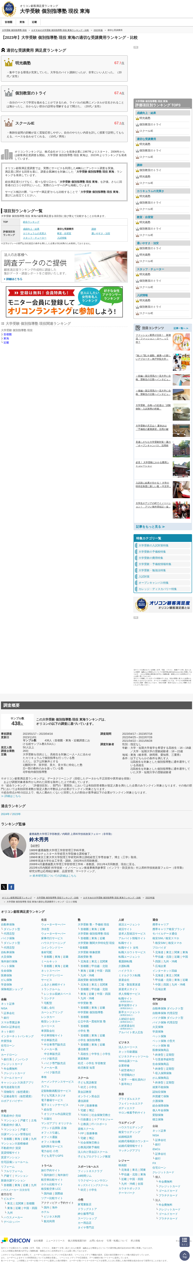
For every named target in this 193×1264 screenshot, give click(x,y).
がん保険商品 (160, 1077)
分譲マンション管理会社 (16, 1134)
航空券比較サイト (52, 1179)
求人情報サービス (129, 993)
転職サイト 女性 (128, 947)
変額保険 (157, 1114)
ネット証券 (8, 1003)
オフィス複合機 (50, 1141)
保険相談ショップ (12, 989)
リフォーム (8, 1166)
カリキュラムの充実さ (34, 233)
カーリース (48, 1026)
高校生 (85, 1053)
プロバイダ (159, 947)
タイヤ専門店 (86, 1227)
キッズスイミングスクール (93, 1185)
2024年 (5, 814)
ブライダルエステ (129, 1098)
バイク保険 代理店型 (165, 1022)
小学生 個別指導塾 (89, 1040)
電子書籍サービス (52, 1100)
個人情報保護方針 (77, 1240)
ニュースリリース (55, 1240)
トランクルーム (50, 989)
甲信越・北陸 (99, 966)
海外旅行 (63, 1175)
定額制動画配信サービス (56, 1090)
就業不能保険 (160, 1087)
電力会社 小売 (49, 1151)
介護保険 (157, 1100)
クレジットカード (12, 1064)
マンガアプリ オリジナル (56, 1123)
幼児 (83, 1087)
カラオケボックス (129, 1188)
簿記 (91, 1110)
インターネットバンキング (17, 1036)
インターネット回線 (164, 970)
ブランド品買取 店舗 (53, 1127)
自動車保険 (8, 924)
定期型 (170, 1054)
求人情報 (135, 1240)
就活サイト (125, 929)
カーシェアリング (52, 1012)
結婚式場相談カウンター (134, 1141)
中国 (185, 956)
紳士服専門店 (86, 1213)
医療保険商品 (160, 1050)
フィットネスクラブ (90, 1171)
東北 (10, 1203)
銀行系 (8, 1059)
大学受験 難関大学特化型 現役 (96, 942)
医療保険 (6, 975)
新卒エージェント (129, 1013)
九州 (33, 1138)
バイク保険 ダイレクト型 (167, 1017)
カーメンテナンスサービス (57, 1081)
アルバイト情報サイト (132, 938)
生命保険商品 (160, 1064)
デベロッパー (12, 1221)
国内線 (48, 1193)
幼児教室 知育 (86, 1067)
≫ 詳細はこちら (11, 796)
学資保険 (6, 984)
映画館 (123, 1165)
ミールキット (49, 961)
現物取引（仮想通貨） (17, 1091)
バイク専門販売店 (55, 1063)
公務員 (85, 1124)
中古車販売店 (49, 1040)
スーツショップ (87, 1218)
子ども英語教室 (87, 1082)
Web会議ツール (128, 1060)
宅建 (83, 1110)
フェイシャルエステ (131, 1103)
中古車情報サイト (52, 1035)
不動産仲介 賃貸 (11, 1148)
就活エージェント (129, 924)
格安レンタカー (50, 1021)
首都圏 (8, 334)
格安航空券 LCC (51, 1188)
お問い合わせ (96, 1240)
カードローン (9, 1054)
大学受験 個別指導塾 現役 (93, 933)
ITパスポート (99, 1124)
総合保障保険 (160, 1105)
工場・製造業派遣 (129, 984)
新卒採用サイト (128, 1006)
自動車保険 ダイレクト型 (167, 1008)
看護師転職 (125, 961)
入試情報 (61, 238)
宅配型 (48, 1003)
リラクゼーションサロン (93, 1180)
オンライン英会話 (89, 1096)
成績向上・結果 (31, 229)
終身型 (159, 1054)
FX (2, 1050)
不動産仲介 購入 (11, 1124)
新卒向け (126, 1084)
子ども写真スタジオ (53, 1095)
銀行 (6, 1017)
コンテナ (49, 998)
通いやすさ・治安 (100, 233)
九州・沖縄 (87, 975)
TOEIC (85, 1114)
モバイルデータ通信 (164, 933)
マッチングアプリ (129, 1150)
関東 (143, 1169)
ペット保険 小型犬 (163, 1040)
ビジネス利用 (52, 1216)
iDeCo (156, 1149)
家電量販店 (84, 1204)
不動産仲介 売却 (11, 1115)
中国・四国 (30, 1208)
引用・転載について (117, 1240)
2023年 (16, 814)
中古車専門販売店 (55, 1044)
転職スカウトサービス (132, 952)
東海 (6, 338)
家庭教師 (83, 1058)
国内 (46, 1207)
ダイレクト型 (12, 929)
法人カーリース (128, 1047)
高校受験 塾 (85, 956)
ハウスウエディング (131, 1127)
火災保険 (6, 956)
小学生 (106, 1053)
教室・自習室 (64, 233)
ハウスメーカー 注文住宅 (15, 1189)
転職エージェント (129, 956)
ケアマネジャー (103, 1119)
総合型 (48, 1109)
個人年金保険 (160, 1110)
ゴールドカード (13, 1077)
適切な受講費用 (146, 139)
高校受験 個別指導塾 (90, 979)
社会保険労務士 (101, 1114)
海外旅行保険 (9, 961)
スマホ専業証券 (10, 1022)
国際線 (59, 1193)
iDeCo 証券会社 (10, 1026)
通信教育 (83, 1049)
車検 (44, 1077)
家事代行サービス (52, 938)
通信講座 (83, 1100)
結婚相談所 (125, 1136)
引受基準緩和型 (164, 1059)
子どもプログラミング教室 (94, 1156)
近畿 (6, 342)
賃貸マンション (10, 1157)
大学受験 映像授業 (89, 952)
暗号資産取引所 (10, 1087)
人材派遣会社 (127, 1027)
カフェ (45, 1086)
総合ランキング (31, 222)
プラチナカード (168, 1195)
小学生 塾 (83, 1030)
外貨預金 (6, 1040)
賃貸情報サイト (10, 1152)
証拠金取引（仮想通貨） (19, 1096)
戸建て (24, 1120)
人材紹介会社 (127, 1020)
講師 (93, 229)
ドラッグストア (87, 1209)
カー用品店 (84, 1222)
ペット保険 (8, 966)
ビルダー (9, 1198)
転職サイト (125, 942)
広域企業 (160, 966)
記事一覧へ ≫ (181, 328)
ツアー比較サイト (52, 1198)
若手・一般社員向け (133, 1079)
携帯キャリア (160, 924)
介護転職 (124, 966)
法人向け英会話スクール (93, 1151)
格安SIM (160, 942)
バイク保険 (8, 938)
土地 (33, 1120)
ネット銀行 (8, 1031)
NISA (4, 1008)
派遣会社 (124, 979)
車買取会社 (48, 1030)
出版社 (48, 1118)
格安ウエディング (129, 1132)
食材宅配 (46, 952)
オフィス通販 (49, 1137)
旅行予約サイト (50, 1170)
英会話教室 (84, 1091)
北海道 (85, 961)
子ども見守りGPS (52, 1155)
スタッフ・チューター (34, 238)
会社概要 (38, 1240)
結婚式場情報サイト (131, 1145)
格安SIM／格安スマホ (165, 938)
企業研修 (124, 1065)
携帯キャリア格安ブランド (168, 929)
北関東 (19, 1203)
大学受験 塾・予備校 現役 (93, 924)
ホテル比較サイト (52, 1184)
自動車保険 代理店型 (165, 1013)
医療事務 (92, 1105)
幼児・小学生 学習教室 (92, 1063)
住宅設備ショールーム (14, 1162)
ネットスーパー (50, 970)
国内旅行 (49, 1175)
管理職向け (128, 1074)
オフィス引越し (50, 1132)
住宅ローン (8, 1045)
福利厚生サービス (52, 1146)
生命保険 (6, 970)
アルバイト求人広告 (131, 1032)
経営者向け (128, 1070)
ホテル (45, 1211)
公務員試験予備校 (89, 1147)
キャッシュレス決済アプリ (17, 1082)
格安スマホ (175, 942)
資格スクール (86, 1128)
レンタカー (48, 1017)
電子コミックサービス (54, 1104)
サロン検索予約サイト (132, 1112)
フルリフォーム (13, 1171)
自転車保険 (8, 952)
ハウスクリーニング (53, 942)
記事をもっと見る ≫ (150, 526)
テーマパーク (127, 1192)
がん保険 (6, 979)
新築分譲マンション (13, 1180)
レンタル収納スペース (57, 993)
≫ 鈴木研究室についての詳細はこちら (52, 875)
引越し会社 (48, 1007)
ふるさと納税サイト (53, 984)
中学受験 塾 (85, 1003)
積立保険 (157, 1119)
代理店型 (9, 933)
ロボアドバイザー (12, 1100)
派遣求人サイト (128, 989)
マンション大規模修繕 (14, 1143)
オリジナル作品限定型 (57, 1113)
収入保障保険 (163, 1073)
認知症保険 (159, 1091)
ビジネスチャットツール (134, 1056)
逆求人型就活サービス (132, 933)
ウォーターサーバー (53, 924)
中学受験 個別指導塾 (90, 1012)
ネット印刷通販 (128, 1051)
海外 (55, 1207)
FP (82, 1105)
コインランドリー (52, 947)
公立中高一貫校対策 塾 (92, 1021)
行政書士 (86, 1119)
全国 (140, 1183)
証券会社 (9, 1013)
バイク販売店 (49, 1058)
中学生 (95, 1053)
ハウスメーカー (13, 1217)
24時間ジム (85, 1175)
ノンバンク (21, 1059)
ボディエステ (127, 1108)
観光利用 (49, 1221)
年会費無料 (10, 1068)
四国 (158, 961)
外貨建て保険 (160, 1096)
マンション (10, 1120)
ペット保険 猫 (161, 1045)
